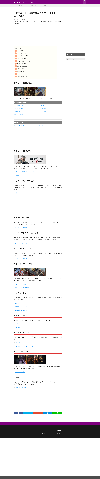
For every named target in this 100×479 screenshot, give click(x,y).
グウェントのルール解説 (19, 105)
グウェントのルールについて (22, 193)
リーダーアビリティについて (22, 61)
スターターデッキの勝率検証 (22, 287)
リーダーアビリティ (18, 108)
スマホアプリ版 (19, 175)
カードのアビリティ (20, 58)
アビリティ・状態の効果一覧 (22, 227)
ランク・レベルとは (43, 108)
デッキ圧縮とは (17, 117)
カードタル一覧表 (42, 111)
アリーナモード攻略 (18, 114)
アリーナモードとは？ (21, 76)
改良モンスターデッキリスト (22, 303)
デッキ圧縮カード (19, 327)
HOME (16, 5)
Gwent (20, 5)
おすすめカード (19, 71)
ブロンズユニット (19, 323)
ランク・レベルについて (21, 258)
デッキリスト (41, 125)
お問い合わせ (58, 430)
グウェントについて (20, 53)
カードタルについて (20, 74)
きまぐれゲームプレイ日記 (23, 2)
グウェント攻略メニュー (21, 51)
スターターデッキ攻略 (21, 66)
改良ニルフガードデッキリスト (23, 306)
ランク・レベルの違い (21, 64)
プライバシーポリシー (48, 430)
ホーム (39, 430)
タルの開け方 (17, 111)
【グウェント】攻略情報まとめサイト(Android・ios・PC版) (35, 5)
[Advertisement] (38, 35)
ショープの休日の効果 (20, 387)
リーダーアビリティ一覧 (21, 243)
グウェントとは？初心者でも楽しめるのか (26, 172)
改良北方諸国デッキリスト (22, 310)
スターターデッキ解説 (19, 125)
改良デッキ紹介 (19, 69)
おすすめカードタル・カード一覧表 (24, 346)
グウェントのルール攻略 (21, 56)
